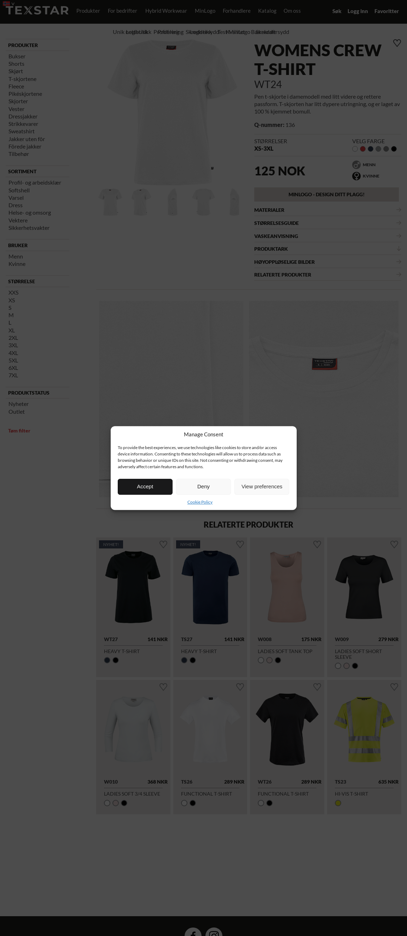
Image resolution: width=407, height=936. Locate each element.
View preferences (262, 486)
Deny (203, 486)
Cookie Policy (200, 502)
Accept (145, 486)
